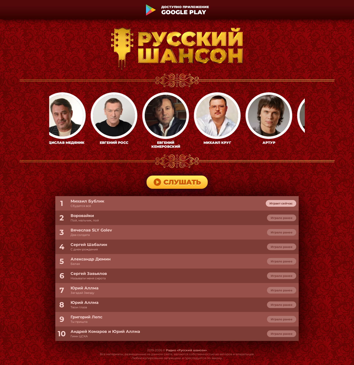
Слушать (177, 182)
